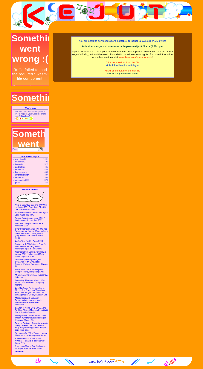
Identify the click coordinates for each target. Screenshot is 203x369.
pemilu (18, 183)
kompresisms (21, 172)
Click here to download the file (122, 62)
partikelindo (20, 167)
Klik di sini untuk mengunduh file (122, 70)
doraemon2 (20, 162)
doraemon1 (20, 169)
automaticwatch (22, 175)
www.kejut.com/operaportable (135, 57)
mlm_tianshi (20, 159)
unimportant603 (22, 180)
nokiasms (19, 177)
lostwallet (19, 164)
